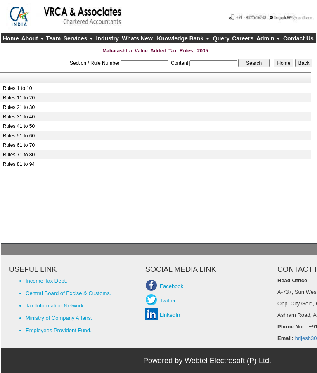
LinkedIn (170, 315)
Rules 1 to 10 (17, 88)
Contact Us (298, 38)
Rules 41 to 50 (19, 126)
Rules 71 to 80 (19, 155)
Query (221, 38)
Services (78, 38)
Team (53, 38)
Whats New (137, 38)
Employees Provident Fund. (59, 330)
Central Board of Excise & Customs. (68, 293)
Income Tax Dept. (46, 281)
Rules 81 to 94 (19, 164)
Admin (268, 38)
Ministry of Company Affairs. (59, 318)
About (32, 38)
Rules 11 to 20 (19, 98)
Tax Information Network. (55, 305)
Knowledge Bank (183, 38)
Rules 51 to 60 (19, 136)
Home (11, 38)
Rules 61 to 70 (19, 145)
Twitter (167, 300)
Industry (107, 38)
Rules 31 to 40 (19, 117)
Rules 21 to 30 (19, 107)
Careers (242, 38)
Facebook (171, 286)
